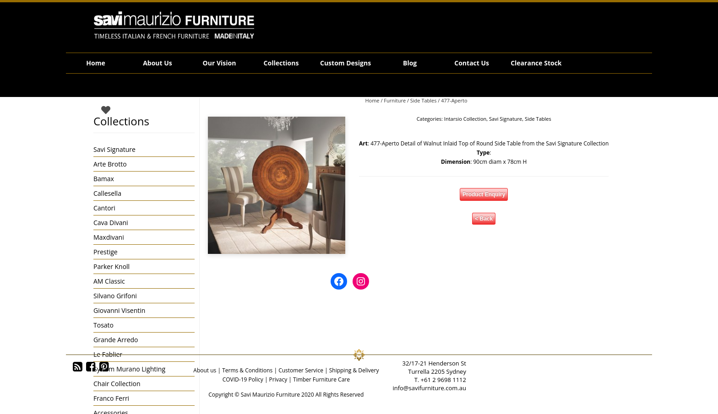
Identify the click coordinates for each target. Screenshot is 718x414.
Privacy (278, 379)
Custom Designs (345, 63)
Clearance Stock (536, 63)
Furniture (395, 100)
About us (204, 370)
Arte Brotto (110, 164)
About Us (157, 63)
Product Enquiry (483, 194)
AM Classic (109, 281)
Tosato (103, 325)
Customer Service (300, 370)
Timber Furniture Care (321, 379)
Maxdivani (108, 237)
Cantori (104, 208)
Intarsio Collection (465, 118)
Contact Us (471, 63)
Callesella (107, 193)
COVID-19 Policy (243, 379)
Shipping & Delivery (354, 370)
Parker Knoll (111, 266)
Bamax (103, 178)
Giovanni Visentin (119, 310)
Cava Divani (110, 222)
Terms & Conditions (247, 370)
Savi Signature (505, 118)
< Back (484, 218)
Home (95, 63)
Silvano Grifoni (115, 295)
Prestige (105, 251)
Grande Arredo (115, 339)
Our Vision (219, 63)
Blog (410, 63)
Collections (281, 63)
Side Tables (423, 100)
